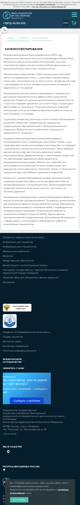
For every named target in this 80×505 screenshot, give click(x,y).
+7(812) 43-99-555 (14, 23)
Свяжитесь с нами (13, 368)
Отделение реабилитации (18, 40)
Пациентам (23, 38)
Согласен (19, 500)
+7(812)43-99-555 (9, 434)
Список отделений (39, 38)
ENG (65, 23)
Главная (11, 38)
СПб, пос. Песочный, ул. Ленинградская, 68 (48, 7)
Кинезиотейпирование (42, 40)
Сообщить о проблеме (27, 400)
